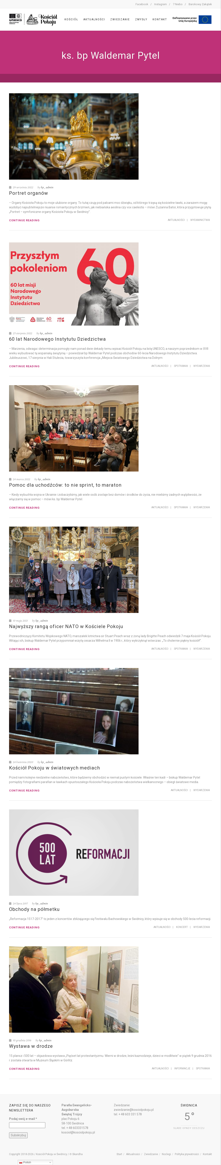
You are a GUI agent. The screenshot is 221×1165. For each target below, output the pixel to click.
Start (119, 1154)
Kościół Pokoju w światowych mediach (54, 768)
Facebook (142, 4)
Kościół (71, 19)
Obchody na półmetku (34, 909)
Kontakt (160, 19)
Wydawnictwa (200, 220)
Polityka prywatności (187, 1154)
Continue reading (24, 220)
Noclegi (166, 1154)
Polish (25, 1162)
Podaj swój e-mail (23, 1119)
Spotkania (181, 365)
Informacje (182, 1068)
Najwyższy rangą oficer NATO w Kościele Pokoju (66, 626)
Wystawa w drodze (31, 1046)
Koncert (182, 927)
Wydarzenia (201, 365)
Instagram (160, 4)
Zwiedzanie (120, 19)
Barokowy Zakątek (200, 4)
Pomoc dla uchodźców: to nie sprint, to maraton (65, 485)
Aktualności (94, 19)
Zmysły (141, 19)
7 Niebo (178, 4)
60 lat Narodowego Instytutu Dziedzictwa (57, 339)
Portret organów (28, 193)
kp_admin (47, 187)
